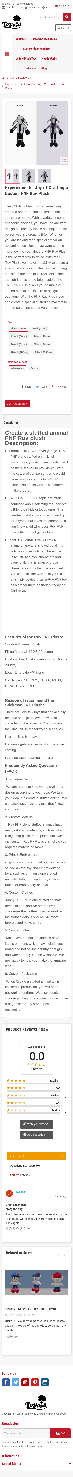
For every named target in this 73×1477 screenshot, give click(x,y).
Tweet (41, 386)
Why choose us (12, 7)
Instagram (45, 1382)
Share (26, 386)
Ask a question (34, 1135)
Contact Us (32, 7)
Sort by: (14, 1175)
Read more (11, 1336)
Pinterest (59, 386)
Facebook (6, 1382)
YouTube (25, 1382)
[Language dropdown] (62, 6)
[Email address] (26, 1433)
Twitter (15, 1382)
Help (46, 7)
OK (60, 1433)
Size (10, 322)
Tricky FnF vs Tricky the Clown (30, 1309)
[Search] (54, 17)
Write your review (35, 1124)
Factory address (22, 3)
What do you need (17, 361)
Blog (6, 3)
